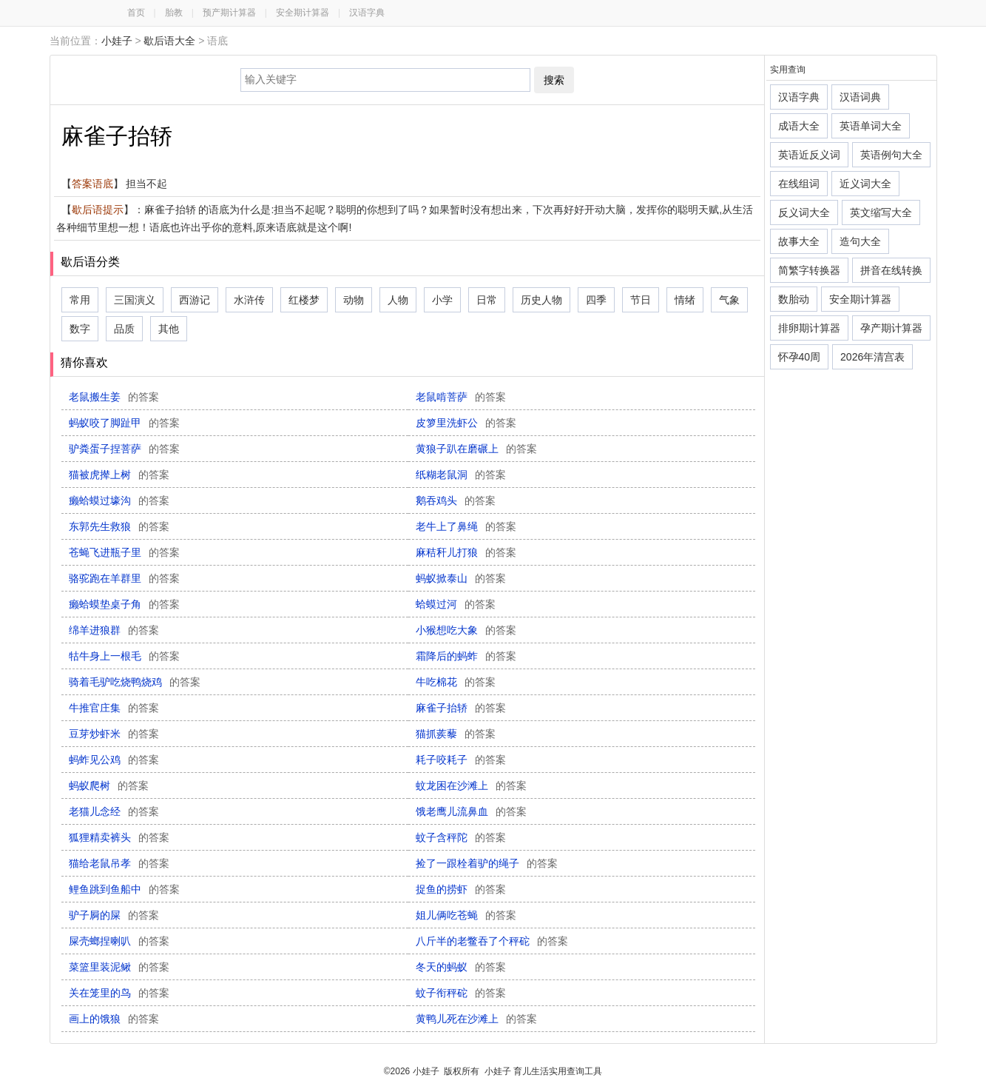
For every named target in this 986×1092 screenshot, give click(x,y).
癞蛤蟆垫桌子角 (124, 604)
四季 (596, 300)
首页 (136, 12)
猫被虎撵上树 (119, 474)
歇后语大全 (169, 41)
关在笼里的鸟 (119, 993)
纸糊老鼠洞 (461, 474)
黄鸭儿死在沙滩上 (476, 1019)
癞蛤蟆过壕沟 (119, 500)
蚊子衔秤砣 (461, 993)
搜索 (554, 80)
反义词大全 (804, 212)
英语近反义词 (809, 155)
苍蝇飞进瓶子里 (124, 552)
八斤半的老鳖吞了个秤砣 (492, 941)
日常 (486, 300)
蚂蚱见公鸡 (114, 760)
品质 (124, 329)
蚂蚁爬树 (109, 785)
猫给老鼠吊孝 (119, 863)
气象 (729, 300)
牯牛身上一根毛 (124, 656)
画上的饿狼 (114, 1019)
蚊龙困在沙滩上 (471, 785)
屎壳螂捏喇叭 (119, 941)
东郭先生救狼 (119, 526)
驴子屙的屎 (114, 915)
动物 (353, 300)
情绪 (685, 300)
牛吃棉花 (456, 682)
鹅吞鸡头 (456, 500)
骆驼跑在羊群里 (124, 578)
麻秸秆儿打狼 (466, 552)
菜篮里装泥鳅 (119, 967)
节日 (640, 300)
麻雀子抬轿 (461, 708)
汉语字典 (367, 12)
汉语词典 (860, 97)
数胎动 (793, 299)
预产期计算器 (229, 12)
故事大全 (799, 241)
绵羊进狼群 (114, 630)
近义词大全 (865, 184)
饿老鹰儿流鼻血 (471, 811)
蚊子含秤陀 (461, 837)
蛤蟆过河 (456, 604)
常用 (80, 300)
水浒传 (249, 300)
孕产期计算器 (891, 328)
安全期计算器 (302, 12)
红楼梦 (304, 300)
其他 (168, 329)
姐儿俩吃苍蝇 (466, 915)
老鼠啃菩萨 (461, 397)
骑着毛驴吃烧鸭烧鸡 (134, 682)
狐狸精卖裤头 (119, 837)
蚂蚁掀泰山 (461, 578)
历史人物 (541, 300)
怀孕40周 (799, 357)
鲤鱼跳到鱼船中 (124, 889)
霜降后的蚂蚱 (466, 656)
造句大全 (860, 241)
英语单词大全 (871, 126)
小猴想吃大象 (466, 630)
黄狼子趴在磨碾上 (476, 449)
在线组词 (799, 184)
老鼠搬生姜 (114, 397)
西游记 (194, 300)
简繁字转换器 (809, 270)
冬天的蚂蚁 (461, 967)
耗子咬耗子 (461, 760)
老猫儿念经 (114, 811)
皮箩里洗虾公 (466, 423)
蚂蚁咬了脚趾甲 (124, 423)
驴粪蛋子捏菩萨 (124, 449)
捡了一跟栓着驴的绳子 (487, 863)
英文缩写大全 (881, 212)
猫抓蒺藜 (456, 734)
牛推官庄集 (114, 708)
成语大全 (799, 126)
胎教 (174, 12)
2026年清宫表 (872, 357)
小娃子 (116, 41)
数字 (80, 329)
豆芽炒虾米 (114, 734)
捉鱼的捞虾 (461, 889)
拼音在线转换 (891, 270)
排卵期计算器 (809, 328)
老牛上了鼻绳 (466, 526)
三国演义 (134, 300)
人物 (398, 300)
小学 (442, 300)
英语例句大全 (891, 155)
